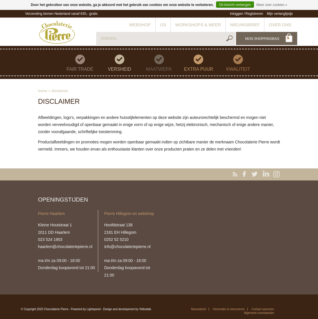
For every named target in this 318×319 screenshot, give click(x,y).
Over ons (280, 24)
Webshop (140, 24)
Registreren (254, 14)
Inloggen (236, 14)
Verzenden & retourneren (229, 309)
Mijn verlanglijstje (280, 14)
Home (43, 91)
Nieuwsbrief (245, 24)
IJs (163, 24)
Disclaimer (60, 91)
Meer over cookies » (272, 5)
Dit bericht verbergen (235, 5)
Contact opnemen (263, 309)
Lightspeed (93, 309)
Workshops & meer (198, 24)
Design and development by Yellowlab (127, 309)
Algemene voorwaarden (259, 312)
